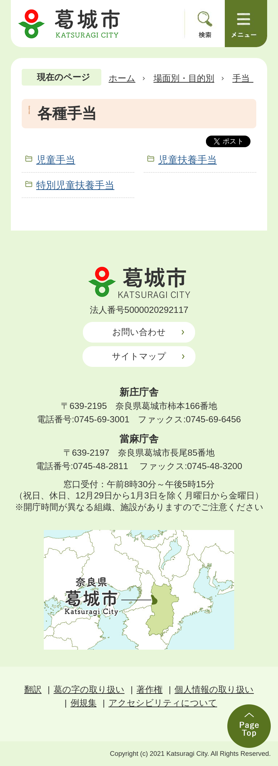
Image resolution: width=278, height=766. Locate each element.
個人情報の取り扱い (214, 689)
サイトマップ (139, 356)
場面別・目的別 (183, 78)
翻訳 (33, 689)
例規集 (84, 703)
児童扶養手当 (187, 159)
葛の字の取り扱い (89, 689)
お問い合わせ (139, 332)
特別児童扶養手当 (75, 185)
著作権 (149, 689)
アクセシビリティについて (163, 703)
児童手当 (55, 159)
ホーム (122, 78)
